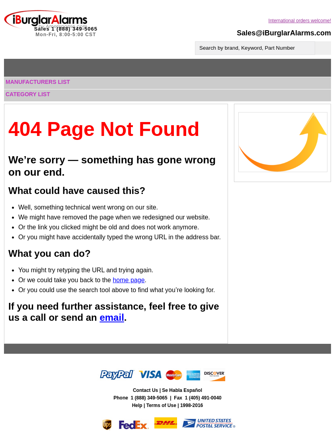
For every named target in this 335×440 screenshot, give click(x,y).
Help (137, 405)
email (111, 317)
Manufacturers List (38, 82)
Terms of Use (161, 405)
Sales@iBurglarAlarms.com (284, 33)
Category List (28, 94)
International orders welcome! (300, 20)
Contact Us (145, 390)
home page (128, 280)
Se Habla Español (182, 390)
